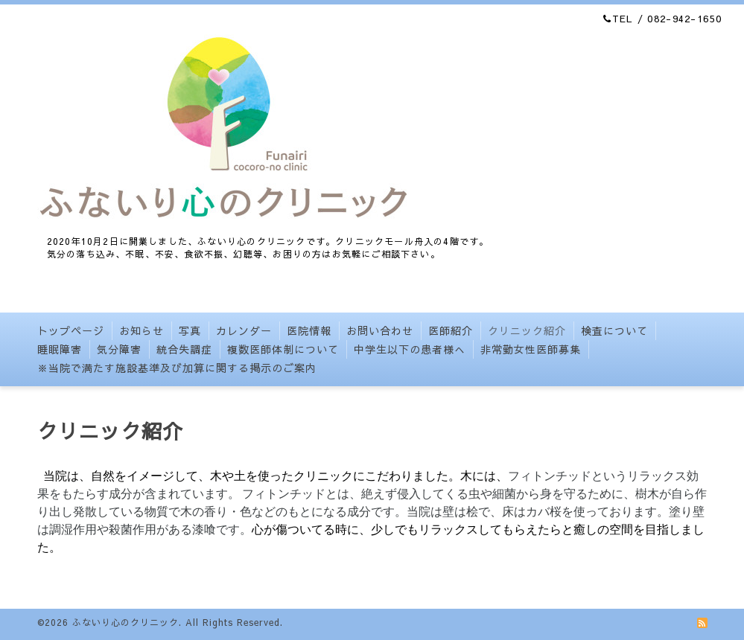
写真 (190, 330)
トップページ (70, 330)
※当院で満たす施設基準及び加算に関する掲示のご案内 (177, 367)
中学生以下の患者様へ (409, 349)
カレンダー (244, 330)
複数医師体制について (283, 349)
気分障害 (119, 349)
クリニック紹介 (527, 330)
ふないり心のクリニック (125, 622)
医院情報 (309, 330)
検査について (614, 330)
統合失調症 (184, 349)
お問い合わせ (379, 330)
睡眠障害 (59, 349)
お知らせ (141, 330)
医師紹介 (450, 330)
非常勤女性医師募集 (530, 349)
